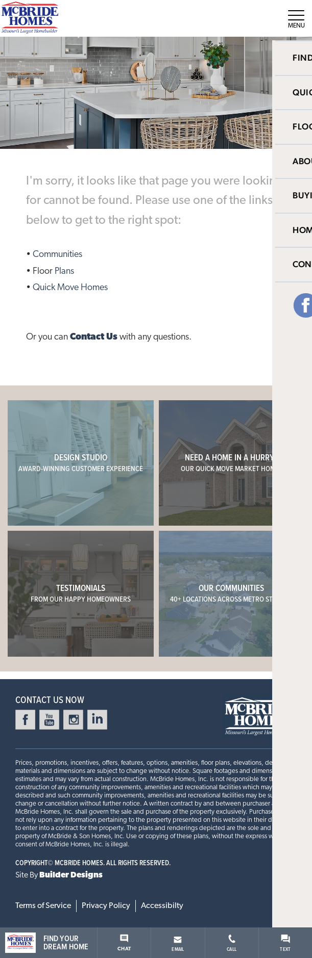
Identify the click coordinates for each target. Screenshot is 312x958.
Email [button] (178, 944)
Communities (57, 255)
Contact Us (93, 337)
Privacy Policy (106, 906)
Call (231, 943)
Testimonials (81, 593)
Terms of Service (43, 906)
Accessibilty (162, 906)
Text (285, 943)
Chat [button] (124, 943)
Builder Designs (71, 875)
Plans (64, 271)
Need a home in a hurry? (231, 462)
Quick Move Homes (70, 288)
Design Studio (80, 462)
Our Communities (231, 593)
